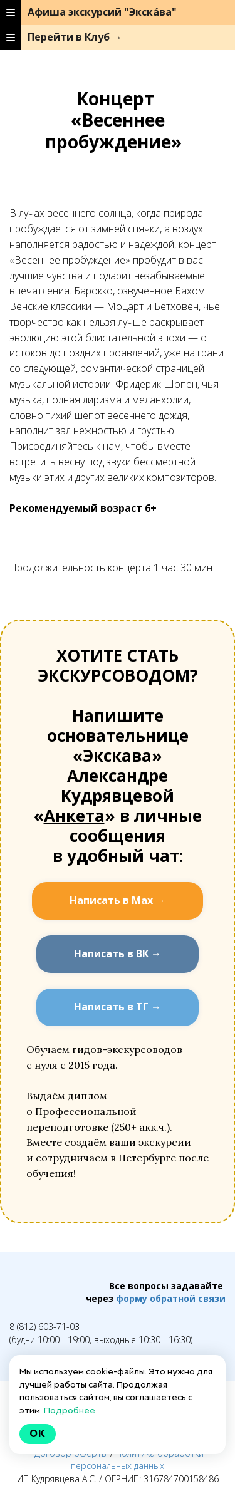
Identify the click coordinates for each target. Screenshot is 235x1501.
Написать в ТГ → (117, 1007)
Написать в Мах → (117, 900)
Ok (37, 1433)
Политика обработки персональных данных (137, 1459)
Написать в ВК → (117, 953)
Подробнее (69, 1410)
